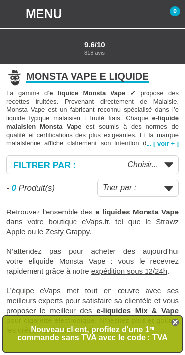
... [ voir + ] (163, 143)
